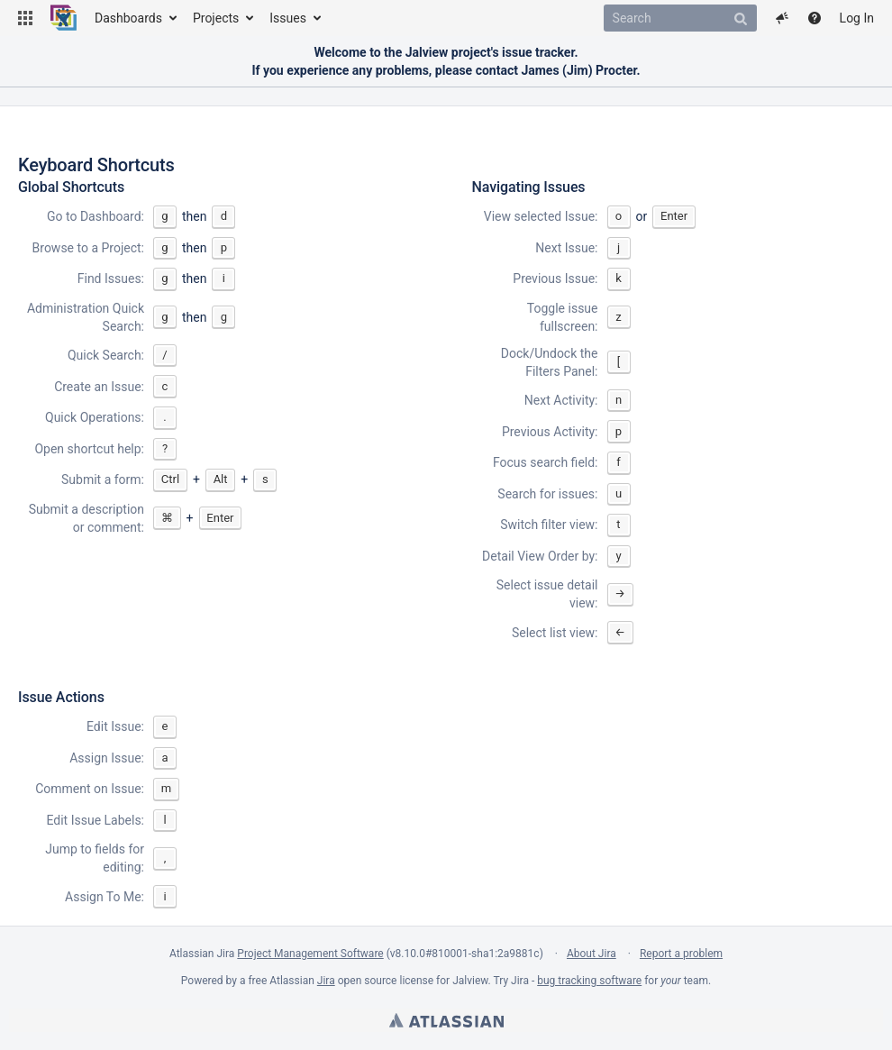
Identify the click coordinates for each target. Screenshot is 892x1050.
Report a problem (681, 953)
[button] (25, 18)
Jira (326, 980)
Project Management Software (310, 953)
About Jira (591, 953)
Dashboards (128, 18)
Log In (857, 18)
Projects (216, 18)
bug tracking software (589, 980)
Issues (287, 18)
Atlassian (446, 1020)
